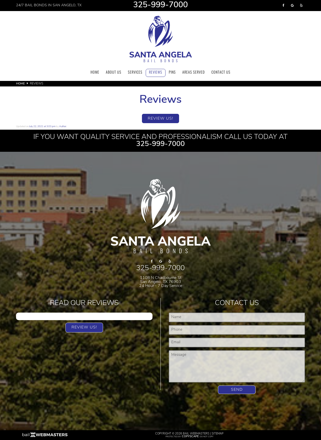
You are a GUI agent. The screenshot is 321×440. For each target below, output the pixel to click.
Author (62, 126)
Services (135, 73)
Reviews (155, 73)
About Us (113, 73)
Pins (172, 73)
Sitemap (217, 433)
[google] (292, 6)
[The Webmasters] (45, 436)
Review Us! (160, 119)
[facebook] (283, 6)
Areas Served (193, 73)
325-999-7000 (160, 5)
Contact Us (220, 73)
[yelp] (301, 6)
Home (95, 73)
